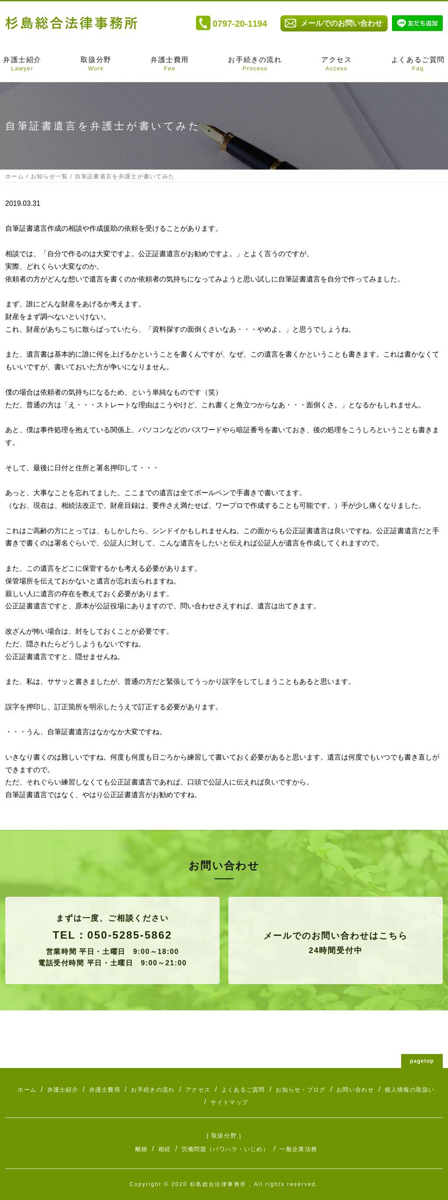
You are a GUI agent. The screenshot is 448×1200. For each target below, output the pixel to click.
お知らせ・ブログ (301, 1089)
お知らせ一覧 (49, 176)
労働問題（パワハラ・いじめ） (225, 1149)
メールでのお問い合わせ (341, 23)
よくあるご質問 (418, 64)
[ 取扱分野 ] (223, 1135)
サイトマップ (229, 1102)
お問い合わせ (355, 1089)
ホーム (14, 176)
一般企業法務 (298, 1149)
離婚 (141, 1149)
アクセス (336, 64)
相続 (164, 1149)
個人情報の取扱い (409, 1089)
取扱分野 (95, 64)
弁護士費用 (169, 64)
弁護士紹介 (22, 64)
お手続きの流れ (255, 64)
